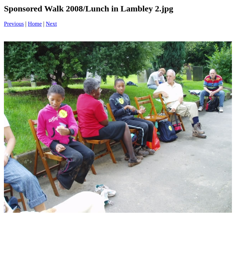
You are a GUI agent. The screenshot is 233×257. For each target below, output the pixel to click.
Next (51, 24)
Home (35, 24)
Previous (14, 24)
